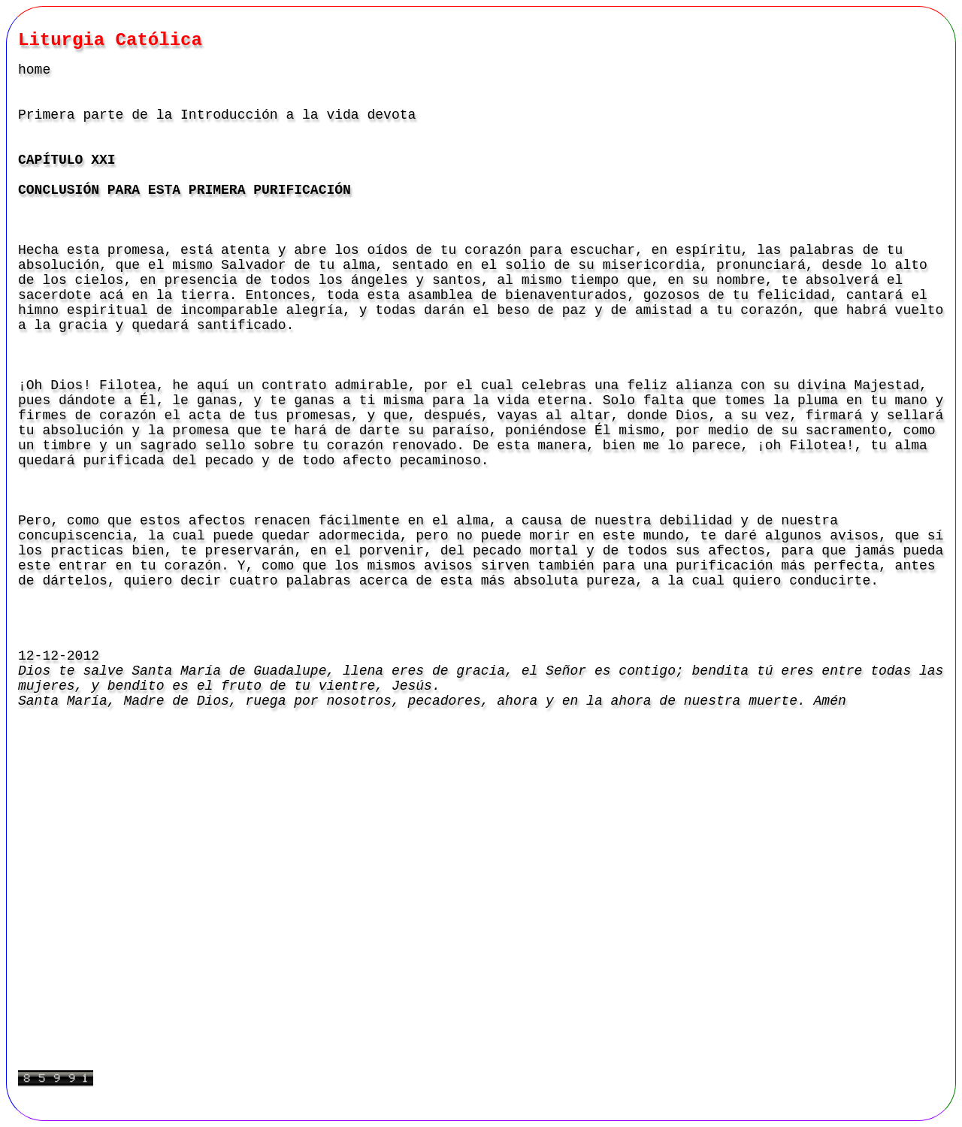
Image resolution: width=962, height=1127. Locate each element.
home (34, 69)
